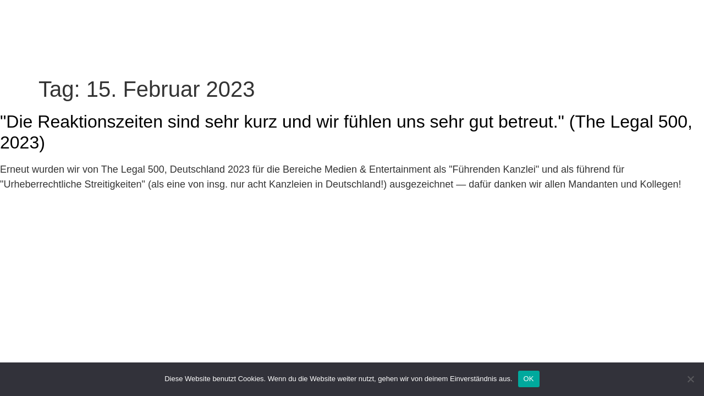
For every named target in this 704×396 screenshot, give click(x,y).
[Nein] (690, 378)
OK (529, 379)
